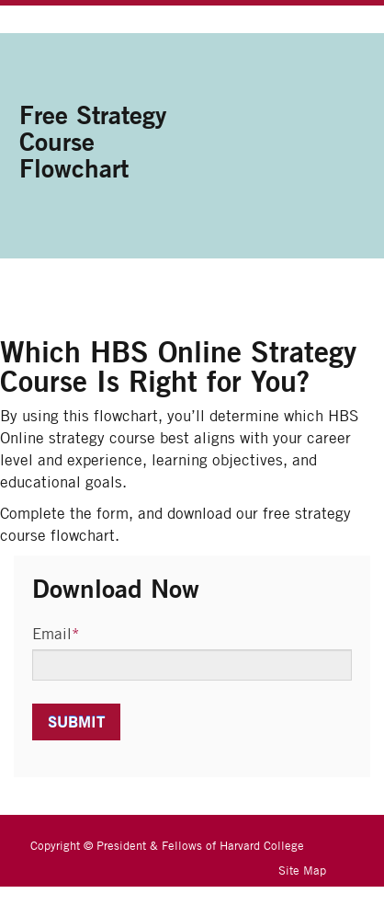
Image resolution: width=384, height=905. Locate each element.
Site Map (302, 870)
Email (56, 633)
